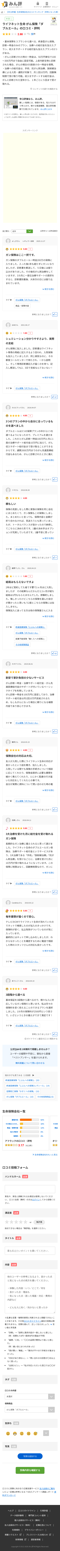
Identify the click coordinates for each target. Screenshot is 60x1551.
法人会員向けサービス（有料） (17, 1525)
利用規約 (16, 1529)
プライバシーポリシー (34, 1529)
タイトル (13, 1238)
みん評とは (45, 109)
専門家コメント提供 (37, 1515)
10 (32, 34)
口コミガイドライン (32, 1321)
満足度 (12, 1212)
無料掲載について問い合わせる (30, 1062)
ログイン (36, 1199)
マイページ (38, 6)
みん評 (11, 4)
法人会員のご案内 (47, 1488)
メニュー (55, 6)
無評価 (39, 1222)
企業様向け (47, 6)
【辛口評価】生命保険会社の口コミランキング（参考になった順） (32, 12)
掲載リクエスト (11, 1534)
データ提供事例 (17, 1515)
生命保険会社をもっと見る (46, 1154)
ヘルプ (11, 1510)
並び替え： (6, 231)
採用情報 (19, 1539)
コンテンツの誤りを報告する (45, 88)
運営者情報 (35, 1539)
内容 (11, 1264)
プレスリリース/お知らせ (37, 1534)
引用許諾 (44, 1510)
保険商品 (8, 1403)
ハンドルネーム (13, 1176)
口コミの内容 (10, 1390)
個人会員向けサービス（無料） (27, 1520)
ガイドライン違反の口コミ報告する (42, 1038)
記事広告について (43, 1525)
